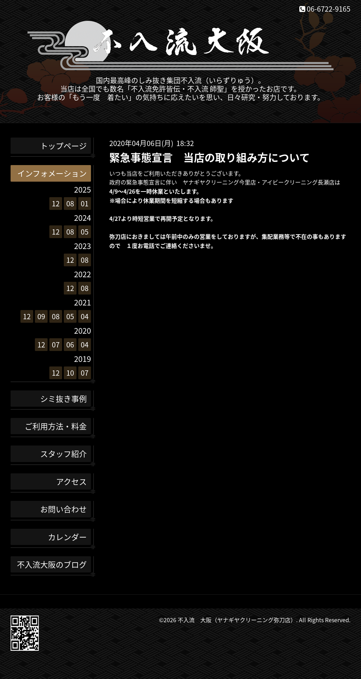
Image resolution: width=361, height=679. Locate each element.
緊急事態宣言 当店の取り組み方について (209, 157)
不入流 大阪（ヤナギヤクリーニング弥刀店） (237, 620)
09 (41, 316)
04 (84, 316)
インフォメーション (52, 173)
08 (70, 203)
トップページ (63, 145)
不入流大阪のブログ (52, 564)
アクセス (71, 481)
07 (56, 344)
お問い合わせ (63, 509)
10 (70, 373)
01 (84, 203)
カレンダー (67, 536)
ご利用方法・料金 (56, 426)
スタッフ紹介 (63, 453)
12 (56, 203)
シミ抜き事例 (63, 398)
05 (84, 231)
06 (70, 344)
